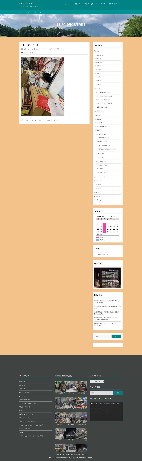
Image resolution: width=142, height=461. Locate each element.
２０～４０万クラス (101, 100)
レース (99, 153)
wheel (97, 84)
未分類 (96, 196)
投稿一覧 (77, 4)
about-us (22, 443)
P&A (43, 49)
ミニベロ (98, 169)
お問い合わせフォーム (90, 4)
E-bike (97, 119)
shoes (97, 73)
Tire (96, 77)
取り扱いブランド (114, 4)
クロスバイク (99, 161)
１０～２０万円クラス (102, 96)
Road (97, 130)
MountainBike (99, 126)
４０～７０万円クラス (102, 103)
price (95, 88)
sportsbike (97, 111)
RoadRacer (100, 141)
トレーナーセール (30, 45)
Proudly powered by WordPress (59, 458)
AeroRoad (100, 134)
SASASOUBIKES (26, 3)
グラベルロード (100, 165)
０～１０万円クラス (57, 49)
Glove (97, 58)
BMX (96, 115)
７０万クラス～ (100, 107)
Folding (97, 123)
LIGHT (97, 66)
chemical (98, 55)
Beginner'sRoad (103, 145)
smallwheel (99, 158)
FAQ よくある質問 (25, 447)
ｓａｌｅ (65, 49)
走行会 (97, 188)
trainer (47, 49)
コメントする (28, 52)
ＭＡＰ (103, 4)
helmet (97, 62)
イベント (97, 180)
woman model (98, 177)
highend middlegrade (105, 149)
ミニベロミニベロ (100, 172)
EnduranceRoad (102, 138)
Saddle (97, 69)
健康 (50, 49)
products (68, 4)
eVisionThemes (87, 458)
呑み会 (97, 184)
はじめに (22, 440)
